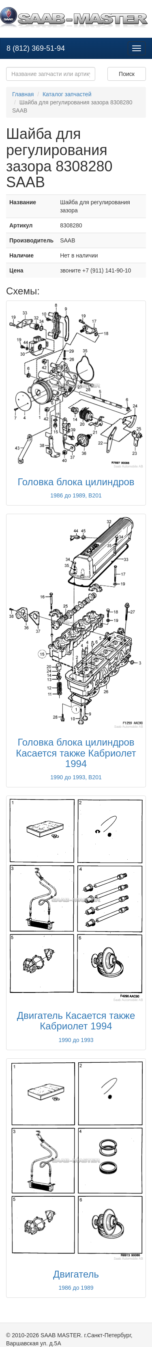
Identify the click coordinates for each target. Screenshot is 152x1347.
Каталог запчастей (67, 94)
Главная (23, 94)
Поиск (127, 74)
